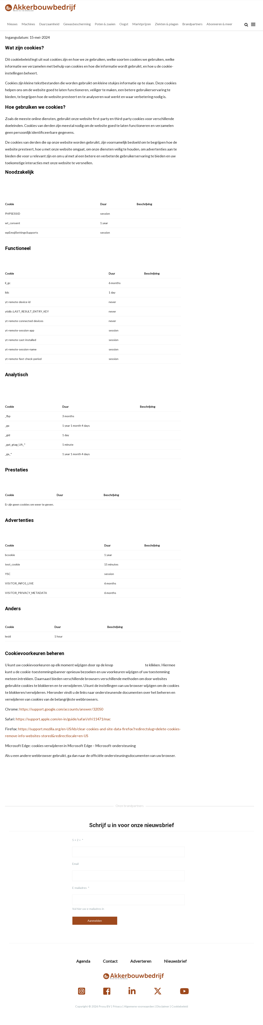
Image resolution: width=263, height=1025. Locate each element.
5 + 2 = (76, 840)
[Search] (246, 24)
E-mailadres (79, 887)
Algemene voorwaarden (139, 1006)
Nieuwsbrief (175, 961)
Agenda (83, 961)
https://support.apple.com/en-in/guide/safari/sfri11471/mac (63, 719)
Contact (110, 961)
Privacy (117, 1006)
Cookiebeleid (179, 1006)
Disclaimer (162, 1006)
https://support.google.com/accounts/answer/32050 (61, 709)
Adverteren (140, 961)
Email (75, 863)
